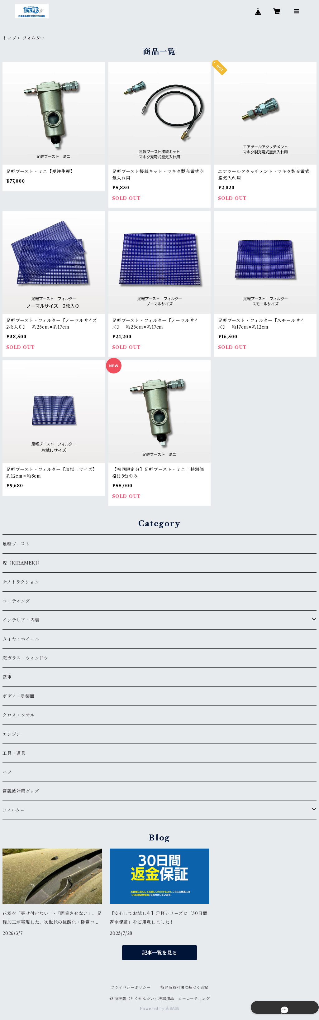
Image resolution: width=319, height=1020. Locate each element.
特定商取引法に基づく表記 (184, 987)
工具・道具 (14, 753)
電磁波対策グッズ (20, 791)
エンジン (11, 734)
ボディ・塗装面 (18, 696)
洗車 (7, 677)
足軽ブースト (16, 544)
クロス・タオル (18, 715)
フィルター (13, 810)
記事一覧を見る (159, 953)
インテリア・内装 (20, 620)
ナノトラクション (20, 582)
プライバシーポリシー (130, 987)
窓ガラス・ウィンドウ (25, 658)
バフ (7, 772)
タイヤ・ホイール (20, 639)
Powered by (159, 1008)
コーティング (16, 601)
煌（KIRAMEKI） (22, 563)
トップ (9, 38)
